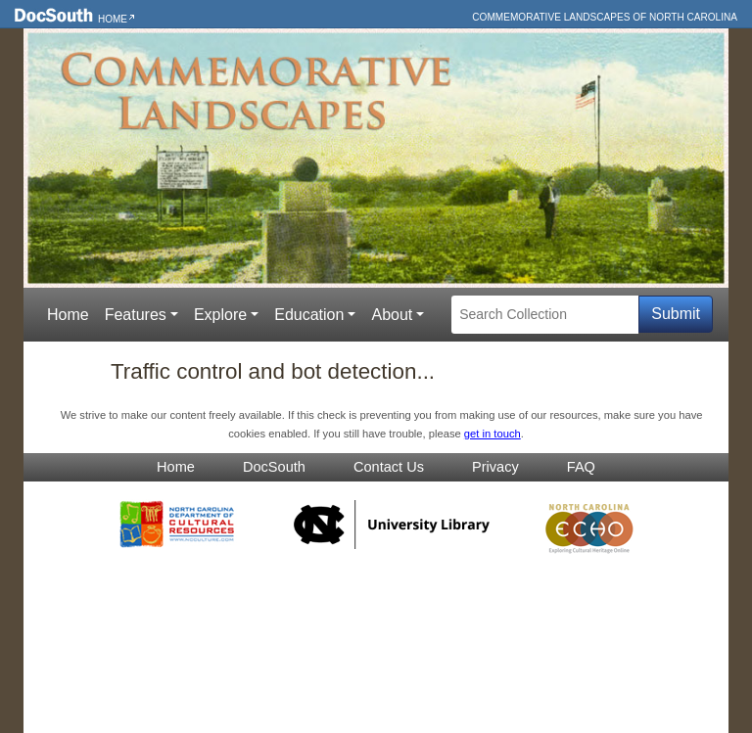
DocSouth (274, 467)
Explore (220, 314)
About (391, 314)
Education (309, 314)
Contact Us (388, 467)
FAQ (581, 467)
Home (112, 19)
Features (135, 314)
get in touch (492, 433)
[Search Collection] (544, 315)
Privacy (495, 467)
